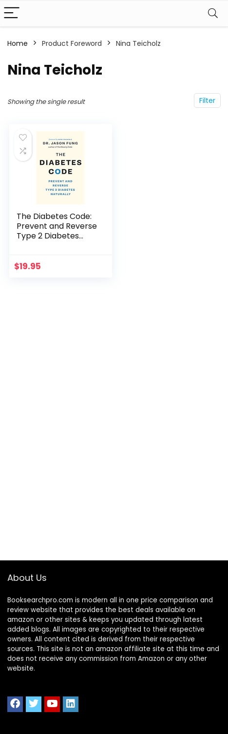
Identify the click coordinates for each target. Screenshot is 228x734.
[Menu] (11, 13)
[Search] (213, 13)
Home (17, 43)
